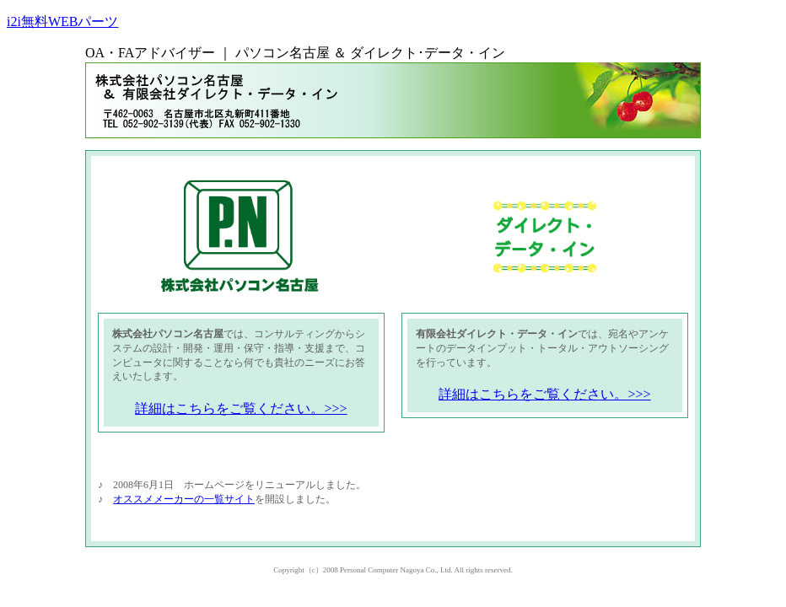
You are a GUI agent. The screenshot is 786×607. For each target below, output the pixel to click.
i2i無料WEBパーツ (62, 21)
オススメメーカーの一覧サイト (184, 499)
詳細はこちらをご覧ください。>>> (241, 408)
